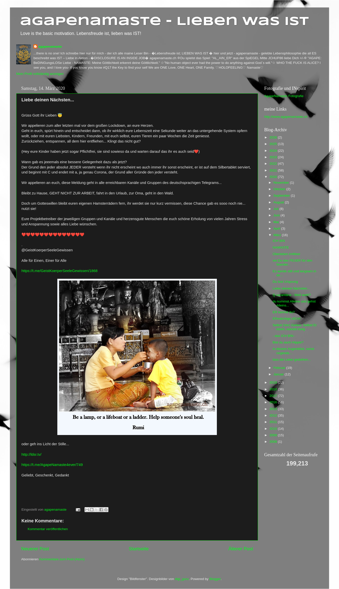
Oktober (279, 189)
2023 (273, 157)
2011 (273, 422)
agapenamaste (50, 46)
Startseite (139, 548)
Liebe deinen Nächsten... (291, 288)
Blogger (215, 579)
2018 (273, 389)
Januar (279, 374)
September (282, 195)
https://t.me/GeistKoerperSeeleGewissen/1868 (59, 271)
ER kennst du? (284, 312)
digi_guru (182, 579)
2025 (273, 144)
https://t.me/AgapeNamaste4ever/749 (52, 465)
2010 (273, 429)
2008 (273, 441)
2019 (273, 382)
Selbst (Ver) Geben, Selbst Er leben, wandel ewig (295, 327)
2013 (273, 409)
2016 (273, 402)
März (277, 235)
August (279, 202)
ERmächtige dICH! (287, 318)
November (281, 182)
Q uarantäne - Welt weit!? (292, 295)
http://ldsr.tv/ (31, 454)
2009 (273, 435)
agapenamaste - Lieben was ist (164, 21)
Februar (279, 368)
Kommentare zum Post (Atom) (62, 559)
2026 (273, 137)
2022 (273, 163)
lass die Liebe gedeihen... (292, 359)
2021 (273, 170)
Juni (277, 215)
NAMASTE (281, 247)
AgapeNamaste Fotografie (284, 96)
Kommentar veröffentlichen (48, 529)
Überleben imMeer (286, 254)
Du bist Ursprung (285, 282)
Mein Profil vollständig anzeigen (40, 74)
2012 (273, 415)
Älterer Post (240, 548)
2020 (273, 177)
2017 (273, 396)
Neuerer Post (35, 548)
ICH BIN (279, 241)
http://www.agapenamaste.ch (285, 117)
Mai (276, 222)
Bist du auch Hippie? (288, 342)
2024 (273, 150)
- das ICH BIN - (284, 336)
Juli (276, 209)
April (277, 228)
